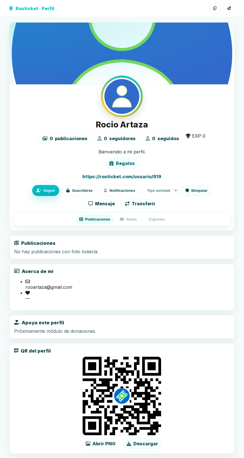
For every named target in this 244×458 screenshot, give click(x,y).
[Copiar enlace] (215, 8)
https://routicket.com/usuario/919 (121, 176)
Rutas (128, 219)
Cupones (157, 219)
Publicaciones (95, 219)
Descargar (142, 443)
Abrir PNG (100, 443)
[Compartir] (229, 8)
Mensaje (101, 203)
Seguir (45, 190)
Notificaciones (119, 190)
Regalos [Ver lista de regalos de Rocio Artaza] (122, 163)
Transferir (140, 203)
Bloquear (196, 190)
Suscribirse (79, 190)
